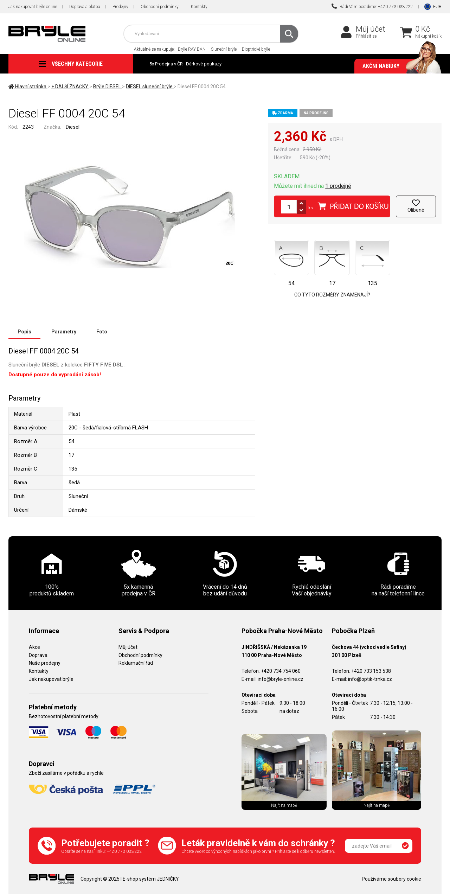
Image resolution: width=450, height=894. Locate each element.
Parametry (63, 331)
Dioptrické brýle (256, 49)
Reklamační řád (135, 663)
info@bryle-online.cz (280, 679)
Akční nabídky (398, 66)
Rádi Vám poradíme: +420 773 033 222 (372, 6)
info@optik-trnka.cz (370, 679)
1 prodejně (338, 186)
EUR (437, 6)
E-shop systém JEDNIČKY (151, 879)
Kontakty (199, 6)
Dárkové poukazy (203, 63)
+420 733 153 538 (371, 671)
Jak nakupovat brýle (51, 679)
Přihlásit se (366, 36)
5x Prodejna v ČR (166, 63)
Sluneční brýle (224, 49)
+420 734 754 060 (281, 671)
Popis (24, 331)
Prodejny (120, 6)
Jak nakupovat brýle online (32, 6)
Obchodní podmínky (160, 6)
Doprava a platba (84, 6)
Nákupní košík (428, 36)
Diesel (72, 127)
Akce (34, 647)
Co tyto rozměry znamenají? (332, 295)
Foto (101, 331)
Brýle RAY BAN (192, 49)
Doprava (38, 655)
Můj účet (370, 29)
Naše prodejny (44, 663)
